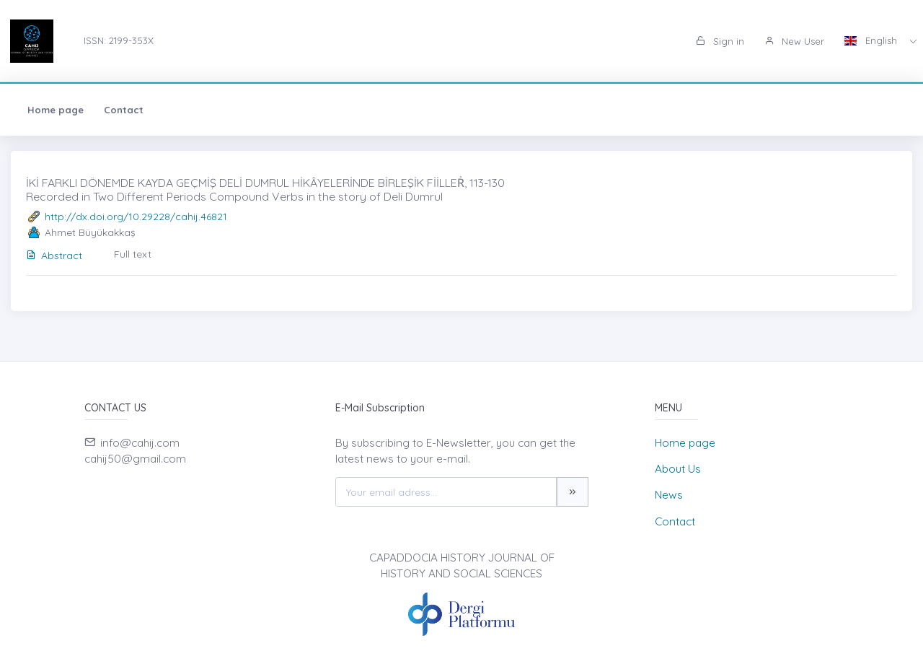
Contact (123, 109)
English (872, 40)
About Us (678, 469)
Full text (132, 254)
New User (794, 41)
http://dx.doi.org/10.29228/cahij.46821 (136, 216)
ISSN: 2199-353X (119, 40)
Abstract (54, 255)
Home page (55, 109)
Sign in (720, 41)
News (669, 495)
